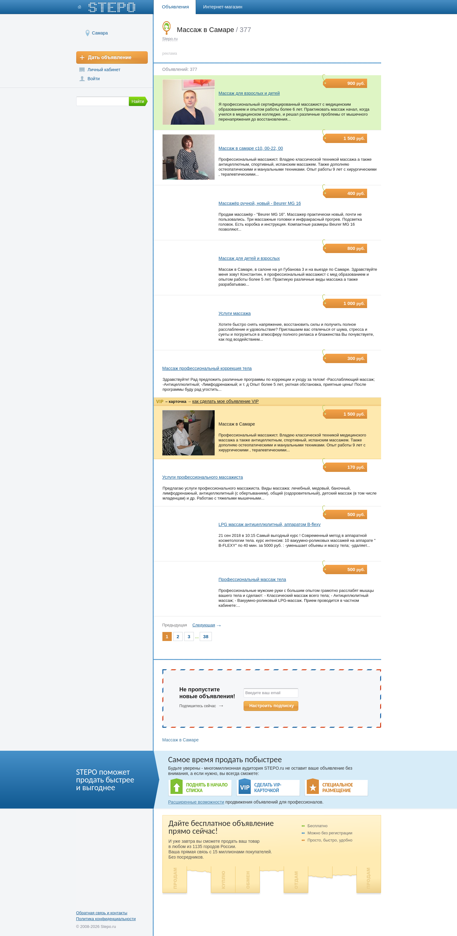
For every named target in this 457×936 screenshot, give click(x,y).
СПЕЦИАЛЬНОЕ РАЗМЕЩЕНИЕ (338, 787)
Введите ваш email (263, 692)
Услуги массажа (235, 313)
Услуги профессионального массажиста (202, 477)
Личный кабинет (104, 69)
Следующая (204, 625)
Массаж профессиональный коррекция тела (207, 368)
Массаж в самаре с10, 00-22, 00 (251, 148)
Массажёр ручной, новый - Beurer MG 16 (260, 203)
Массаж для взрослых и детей (249, 93)
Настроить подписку (271, 705)
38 (205, 636)
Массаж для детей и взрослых (249, 258)
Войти (94, 78)
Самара (100, 33)
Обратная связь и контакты (102, 913)
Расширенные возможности (196, 802)
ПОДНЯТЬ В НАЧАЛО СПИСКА (207, 787)
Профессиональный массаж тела (252, 579)
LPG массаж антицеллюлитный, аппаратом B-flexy (270, 524)
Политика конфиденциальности (106, 918)
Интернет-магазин (222, 6)
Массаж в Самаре (237, 424)
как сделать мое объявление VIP (225, 401)
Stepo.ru (170, 38)
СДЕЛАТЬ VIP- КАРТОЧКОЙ (268, 787)
